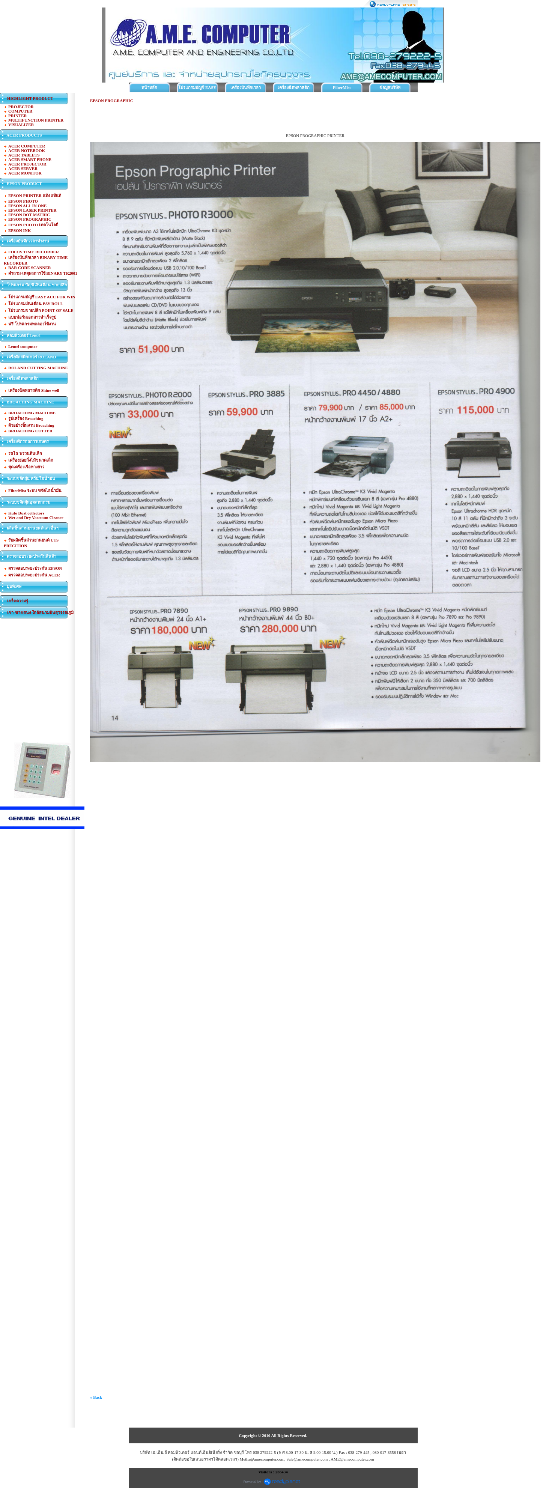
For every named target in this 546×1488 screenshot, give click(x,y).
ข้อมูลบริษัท (389, 87)
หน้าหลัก (149, 87)
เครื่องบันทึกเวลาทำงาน (245, 88)
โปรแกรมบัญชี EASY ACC (197, 88)
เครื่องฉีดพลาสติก (294, 87)
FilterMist (342, 87)
